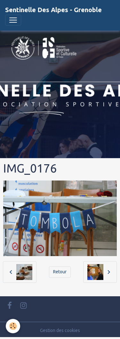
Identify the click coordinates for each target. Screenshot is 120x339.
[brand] (53, 10)
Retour (60, 271)
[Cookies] (13, 326)
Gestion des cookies (60, 330)
